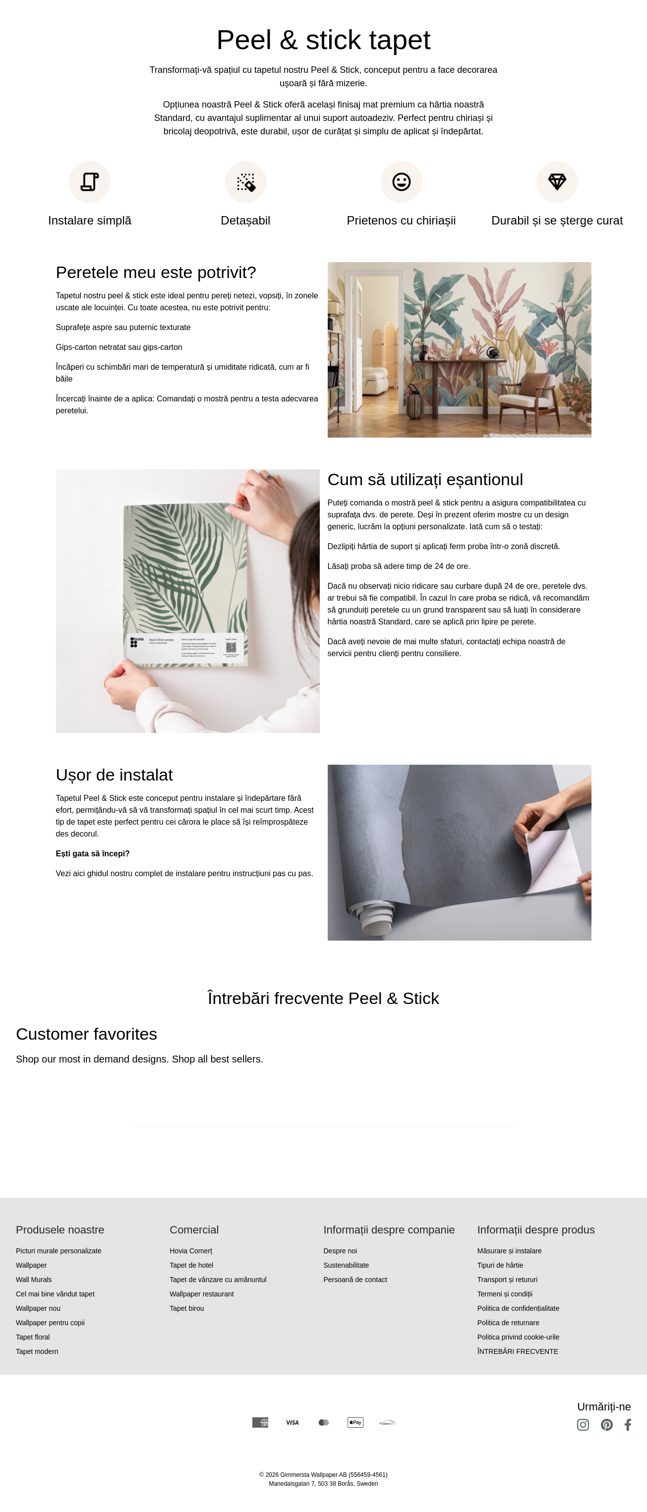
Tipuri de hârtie (500, 1265)
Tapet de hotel (191, 1265)
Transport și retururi (507, 1280)
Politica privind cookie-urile (518, 1337)
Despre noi (340, 1251)
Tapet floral (33, 1337)
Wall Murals (34, 1280)
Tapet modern (37, 1351)
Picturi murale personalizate (59, 1251)
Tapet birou (187, 1308)
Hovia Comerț (191, 1251)
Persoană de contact (355, 1280)
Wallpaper (31, 1265)
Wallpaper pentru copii (50, 1323)
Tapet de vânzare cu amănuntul (218, 1280)
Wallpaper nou (38, 1308)
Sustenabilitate (346, 1265)
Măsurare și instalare (509, 1251)
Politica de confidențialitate (518, 1308)
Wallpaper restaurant (202, 1294)
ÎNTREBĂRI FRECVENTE (517, 1351)
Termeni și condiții (504, 1294)
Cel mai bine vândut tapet (55, 1294)
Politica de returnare (508, 1323)
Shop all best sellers (216, 1059)
